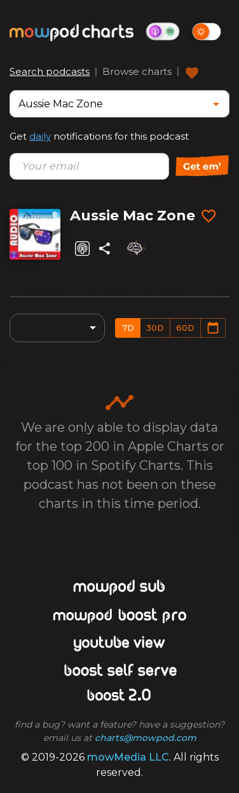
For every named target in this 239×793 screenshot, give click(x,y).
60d (185, 328)
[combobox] (110, 103)
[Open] (216, 104)
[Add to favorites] (208, 216)
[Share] (104, 248)
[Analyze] (135, 248)
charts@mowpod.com (145, 737)
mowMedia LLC (128, 757)
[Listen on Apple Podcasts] (82, 248)
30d (155, 328)
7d (128, 328)
